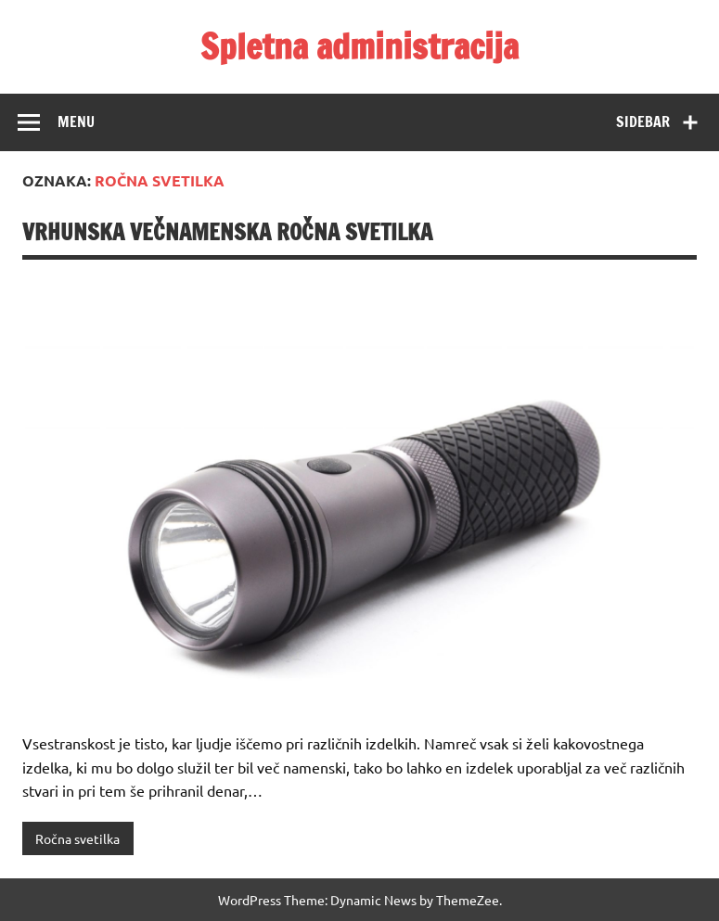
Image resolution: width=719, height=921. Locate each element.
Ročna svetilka (77, 838)
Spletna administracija (359, 46)
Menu (76, 121)
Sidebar (643, 121)
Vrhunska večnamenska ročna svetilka (227, 232)
